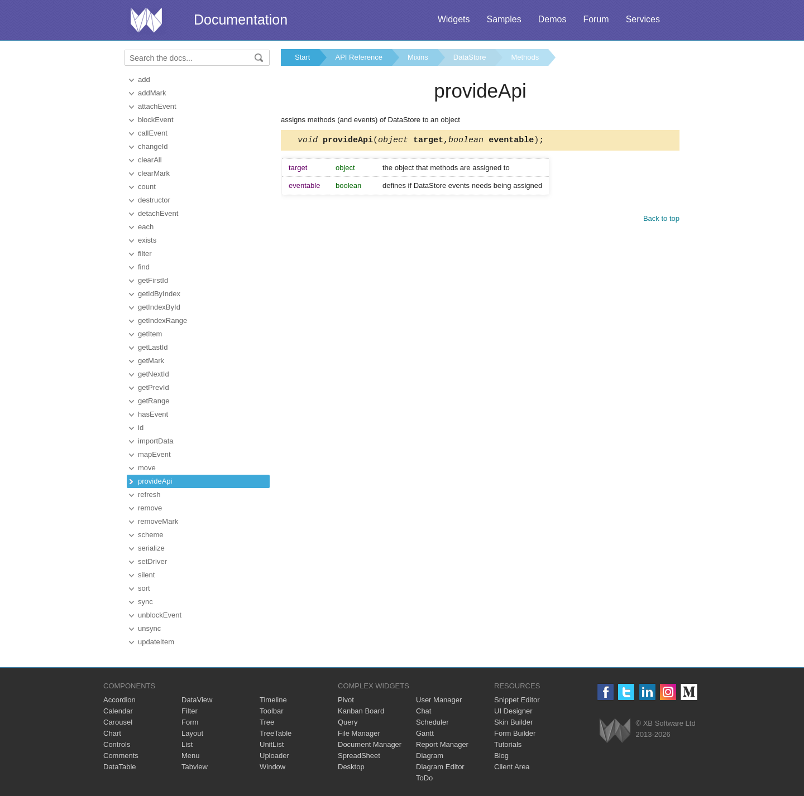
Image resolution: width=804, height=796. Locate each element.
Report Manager (442, 744)
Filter (189, 711)
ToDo (424, 778)
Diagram (429, 755)
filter (145, 253)
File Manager (359, 733)
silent (146, 575)
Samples (503, 19)
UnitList (272, 744)
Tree (267, 722)
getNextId (153, 374)
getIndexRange (162, 320)
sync (145, 601)
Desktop (351, 767)
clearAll (150, 160)
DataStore (469, 57)
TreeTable (275, 733)
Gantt (425, 733)
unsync (149, 628)
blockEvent (156, 119)
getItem (150, 334)
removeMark (158, 521)
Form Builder (514, 733)
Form (189, 722)
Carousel (117, 722)
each (146, 227)
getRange (153, 401)
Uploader (274, 755)
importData (156, 441)
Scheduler (432, 722)
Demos (552, 19)
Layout (192, 733)
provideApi (155, 481)
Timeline (273, 700)
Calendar (118, 711)
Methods (525, 57)
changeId (153, 146)
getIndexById (159, 307)
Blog (501, 755)
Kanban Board (361, 711)
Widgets (454, 19)
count (147, 186)
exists (147, 240)
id (140, 427)
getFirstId (153, 280)
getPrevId (153, 387)
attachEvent (157, 106)
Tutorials (507, 744)
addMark (152, 93)
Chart (112, 733)
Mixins (418, 57)
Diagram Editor (440, 767)
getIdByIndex (159, 294)
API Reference (358, 57)
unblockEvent (159, 615)
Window (272, 767)
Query (347, 722)
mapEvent (154, 454)
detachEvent (158, 213)
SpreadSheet (359, 755)
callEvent (153, 133)
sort (144, 588)
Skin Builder (513, 722)
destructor (154, 200)
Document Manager (369, 744)
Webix (615, 730)
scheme (151, 534)
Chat (423, 711)
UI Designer (513, 711)
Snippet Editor (517, 700)
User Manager (439, 700)
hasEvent (153, 414)
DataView (196, 700)
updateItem (156, 642)
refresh (149, 494)
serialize (151, 548)
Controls (116, 744)
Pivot (346, 700)
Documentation (241, 19)
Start (302, 57)
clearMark (154, 173)
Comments (120, 755)
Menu (190, 755)
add (144, 79)
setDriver (152, 561)
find (144, 267)
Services (643, 19)
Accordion (119, 700)
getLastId (153, 347)
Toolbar (272, 711)
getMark (151, 360)
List (187, 744)
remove (150, 508)
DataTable (119, 767)
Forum (596, 19)
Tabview (194, 767)
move (147, 468)
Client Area (512, 767)
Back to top (661, 220)
